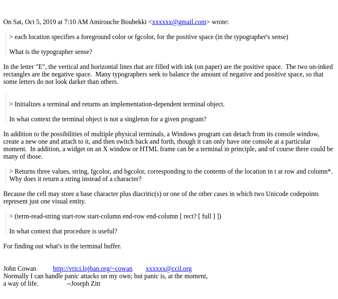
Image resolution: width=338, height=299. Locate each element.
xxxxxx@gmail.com (179, 21)
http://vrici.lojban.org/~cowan (92, 268)
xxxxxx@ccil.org (169, 268)
